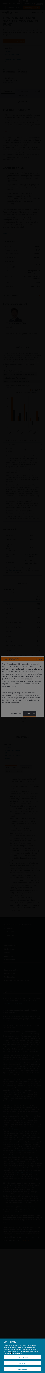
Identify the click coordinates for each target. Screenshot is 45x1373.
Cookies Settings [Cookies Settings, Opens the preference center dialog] (22, 1357)
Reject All (22, 1363)
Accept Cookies (22, 1369)
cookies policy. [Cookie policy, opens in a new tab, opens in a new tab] (17, 1353)
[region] (22, 1356)
